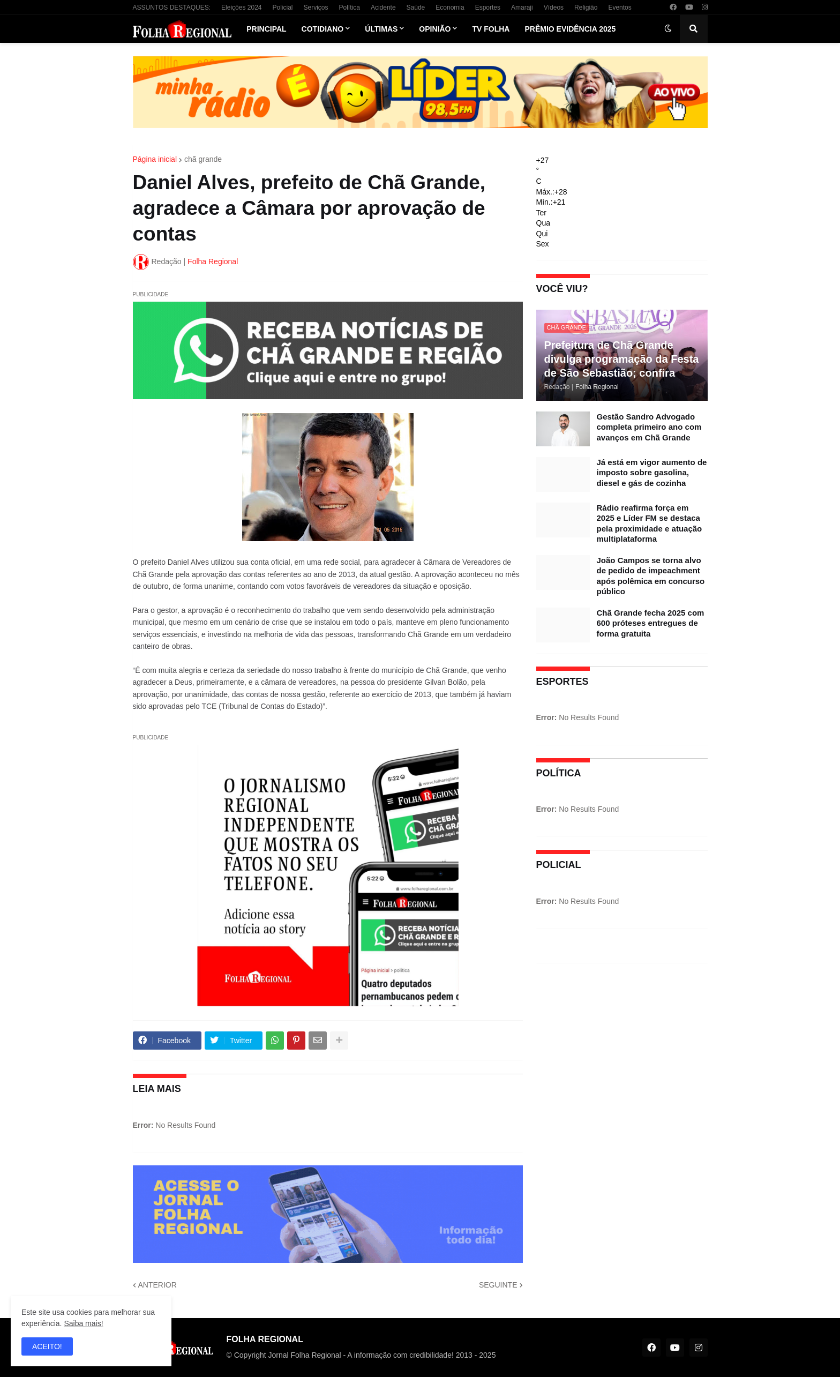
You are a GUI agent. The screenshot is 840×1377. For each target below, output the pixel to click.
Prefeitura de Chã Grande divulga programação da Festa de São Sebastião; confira (621, 359)
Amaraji (522, 7)
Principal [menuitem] (266, 29)
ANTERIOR (157, 1285)
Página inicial (155, 159)
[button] (668, 29)
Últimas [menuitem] (381, 29)
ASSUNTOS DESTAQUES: (172, 7)
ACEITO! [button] (47, 1346)
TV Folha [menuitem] (490, 29)
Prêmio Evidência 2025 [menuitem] (570, 29)
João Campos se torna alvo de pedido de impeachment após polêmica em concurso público (651, 576)
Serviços (316, 7)
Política (349, 7)
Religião (585, 7)
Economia (450, 7)
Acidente (383, 7)
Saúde (416, 7)
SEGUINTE (498, 1285)
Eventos (619, 7)
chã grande (203, 159)
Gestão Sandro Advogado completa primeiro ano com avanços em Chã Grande (649, 427)
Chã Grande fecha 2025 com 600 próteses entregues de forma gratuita (650, 623)
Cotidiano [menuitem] (323, 29)
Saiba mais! (83, 1323)
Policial (282, 7)
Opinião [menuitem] (435, 29)
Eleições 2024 (241, 7)
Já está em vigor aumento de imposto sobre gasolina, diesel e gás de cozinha (652, 473)
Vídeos (554, 7)
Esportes (487, 7)
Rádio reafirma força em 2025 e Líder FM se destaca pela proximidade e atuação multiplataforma (649, 523)
